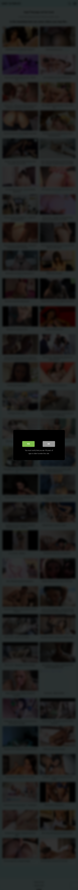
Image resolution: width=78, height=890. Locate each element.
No (49, 444)
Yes (28, 444)
